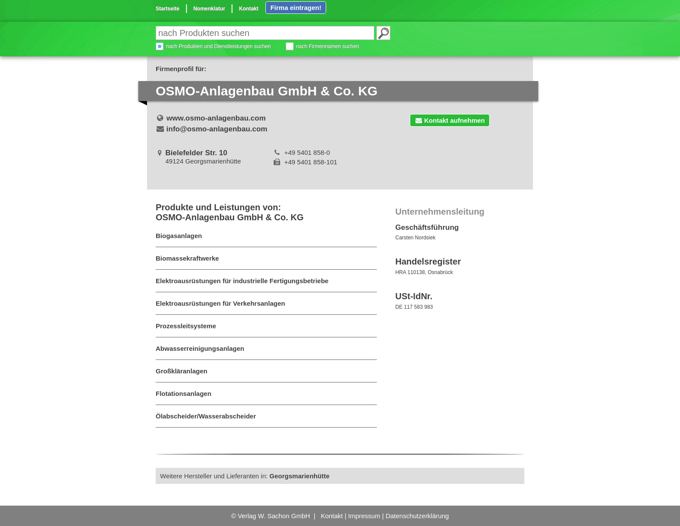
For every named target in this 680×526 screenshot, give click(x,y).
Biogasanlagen (179, 235)
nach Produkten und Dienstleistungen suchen (218, 46)
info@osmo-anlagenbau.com (217, 129)
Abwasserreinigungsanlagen (200, 348)
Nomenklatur (209, 9)
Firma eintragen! (295, 7)
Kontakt (248, 9)
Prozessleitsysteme (186, 326)
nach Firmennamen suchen (327, 46)
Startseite (168, 9)
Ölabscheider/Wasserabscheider (206, 416)
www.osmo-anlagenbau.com (216, 118)
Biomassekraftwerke (187, 258)
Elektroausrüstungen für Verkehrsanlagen (220, 303)
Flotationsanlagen (183, 393)
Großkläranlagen (181, 371)
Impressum (364, 515)
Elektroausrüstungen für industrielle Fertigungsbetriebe (242, 280)
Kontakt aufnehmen (450, 120)
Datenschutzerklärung (417, 515)
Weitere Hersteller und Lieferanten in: (245, 476)
